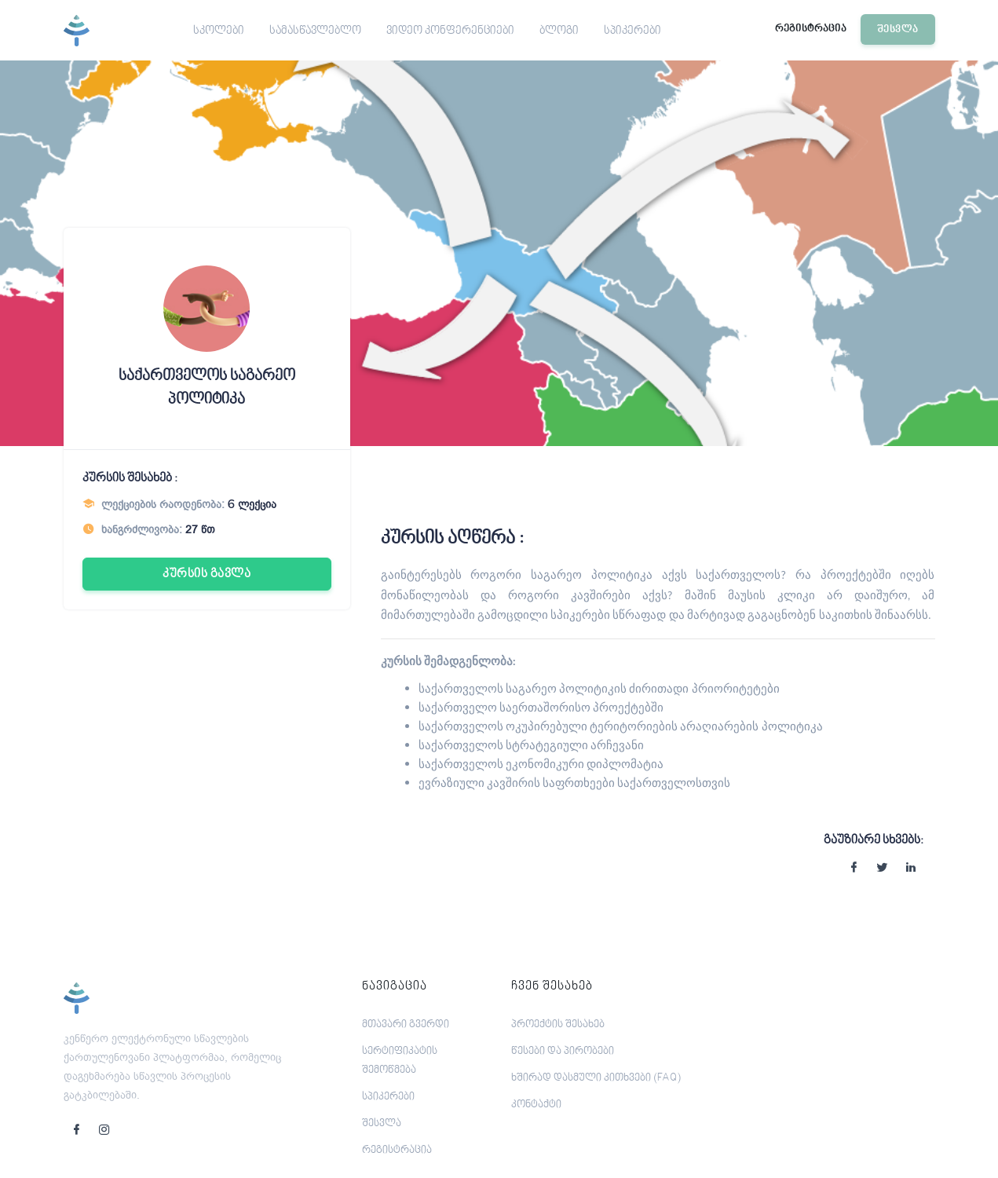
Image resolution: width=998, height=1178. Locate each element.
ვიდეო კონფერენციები (450, 31)
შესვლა (898, 29)
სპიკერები (632, 31)
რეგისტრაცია (810, 29)
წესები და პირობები (562, 1051)
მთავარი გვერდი (405, 1024)
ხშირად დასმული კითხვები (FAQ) (596, 1078)
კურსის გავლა (206, 574)
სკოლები (218, 31)
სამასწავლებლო (315, 31)
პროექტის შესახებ (558, 1024)
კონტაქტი (536, 1104)
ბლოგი (559, 31)
